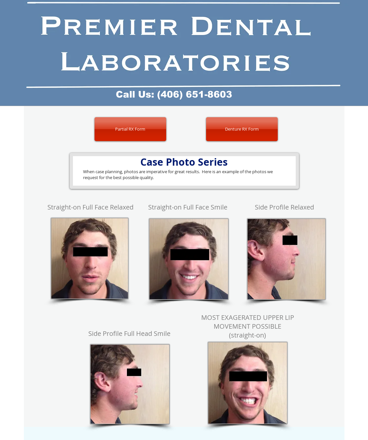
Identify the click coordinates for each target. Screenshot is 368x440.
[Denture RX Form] (242, 129)
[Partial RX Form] (130, 129)
